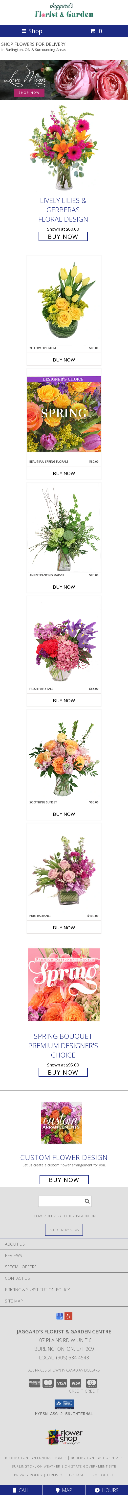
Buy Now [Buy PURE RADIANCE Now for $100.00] (64, 927)
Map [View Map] (64, 1490)
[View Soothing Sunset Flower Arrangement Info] (64, 755)
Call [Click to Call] (21, 1490)
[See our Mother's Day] (64, 80)
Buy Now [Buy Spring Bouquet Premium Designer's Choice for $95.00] (63, 1072)
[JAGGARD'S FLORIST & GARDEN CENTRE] (64, 17)
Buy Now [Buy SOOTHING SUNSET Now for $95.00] (64, 814)
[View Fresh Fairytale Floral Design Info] (64, 641)
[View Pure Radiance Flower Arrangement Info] (64, 868)
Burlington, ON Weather (36, 1466)
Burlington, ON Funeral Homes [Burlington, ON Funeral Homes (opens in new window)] (36, 1457)
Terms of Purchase (65, 1475)
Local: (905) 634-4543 (64, 1357)
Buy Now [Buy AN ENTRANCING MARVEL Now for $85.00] (64, 587)
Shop (31, 31)
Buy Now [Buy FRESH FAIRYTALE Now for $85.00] (64, 700)
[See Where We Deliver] (64, 1229)
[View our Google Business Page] (60, 1319)
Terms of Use (101, 1475)
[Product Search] (65, 1201)
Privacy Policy (28, 1475)
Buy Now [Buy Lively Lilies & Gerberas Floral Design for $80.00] (63, 236)
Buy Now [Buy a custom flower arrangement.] (64, 1180)
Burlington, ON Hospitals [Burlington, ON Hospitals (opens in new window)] (97, 1457)
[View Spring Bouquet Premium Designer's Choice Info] (64, 984)
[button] (64, 1404)
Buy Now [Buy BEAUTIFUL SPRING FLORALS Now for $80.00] (64, 473)
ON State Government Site (90, 1466)
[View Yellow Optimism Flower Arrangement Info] (64, 301)
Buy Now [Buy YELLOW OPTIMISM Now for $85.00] (64, 360)
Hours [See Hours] (107, 1490)
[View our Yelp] (68, 1319)
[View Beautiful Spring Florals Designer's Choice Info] (64, 414)
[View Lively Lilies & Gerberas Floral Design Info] (64, 148)
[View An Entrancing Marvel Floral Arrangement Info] (64, 528)
